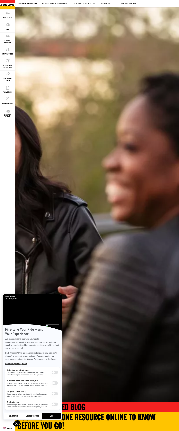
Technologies (128, 4)
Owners (105, 4)
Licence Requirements (54, 4)
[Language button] (7, 428)
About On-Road (82, 4)
